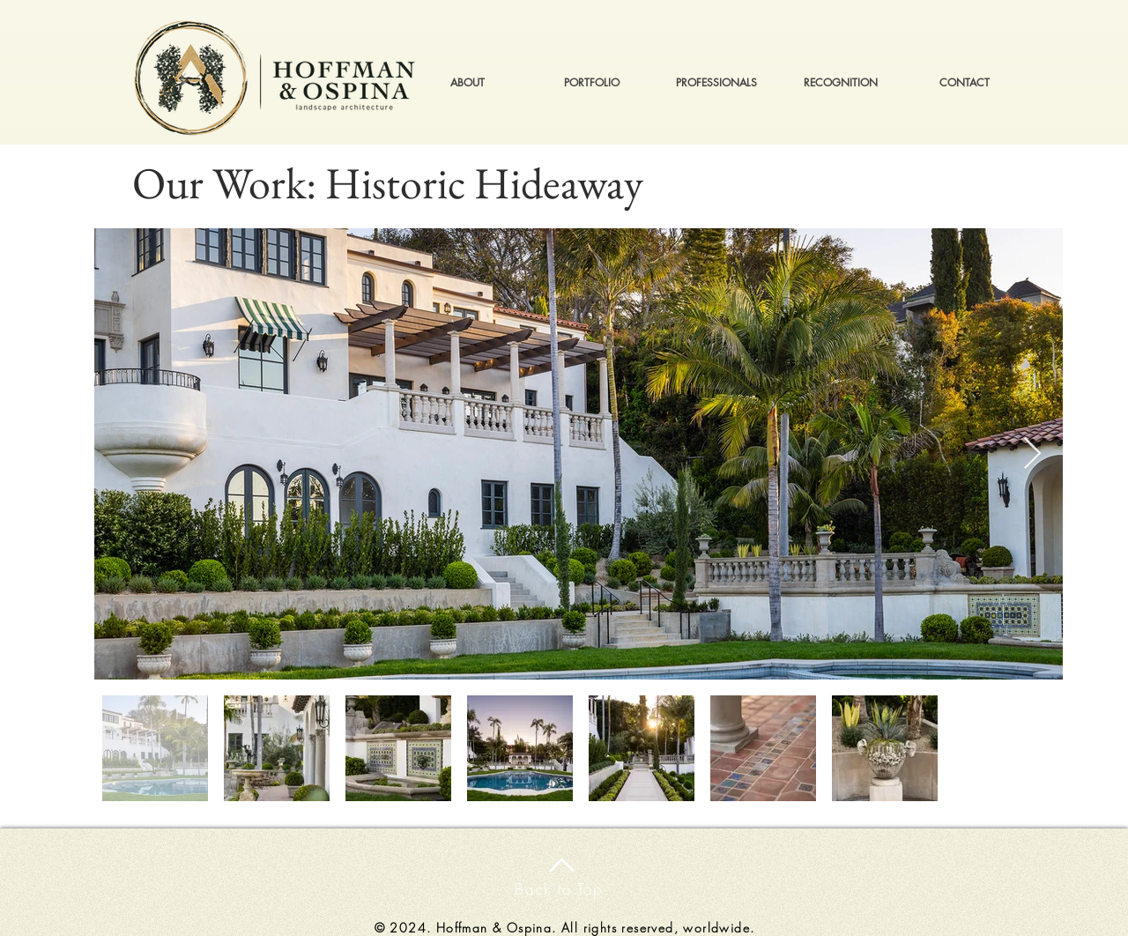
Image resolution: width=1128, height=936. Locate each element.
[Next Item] (1032, 454)
